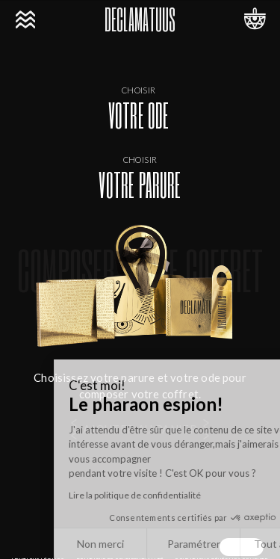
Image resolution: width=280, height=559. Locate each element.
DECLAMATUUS (140, 19)
